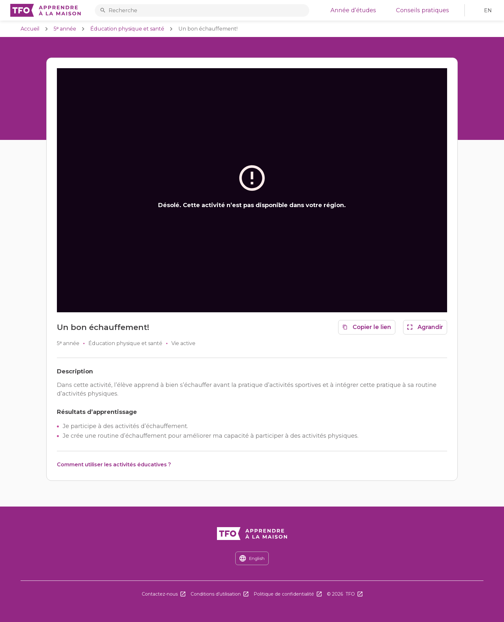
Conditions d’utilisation (216, 594)
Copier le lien (372, 327)
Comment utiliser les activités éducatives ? (114, 465)
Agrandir (430, 327)
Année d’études (353, 10)
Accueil (30, 29)
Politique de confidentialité (284, 594)
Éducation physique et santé (127, 29)
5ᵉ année (65, 29)
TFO (350, 594)
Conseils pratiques (422, 10)
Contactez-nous (160, 594)
